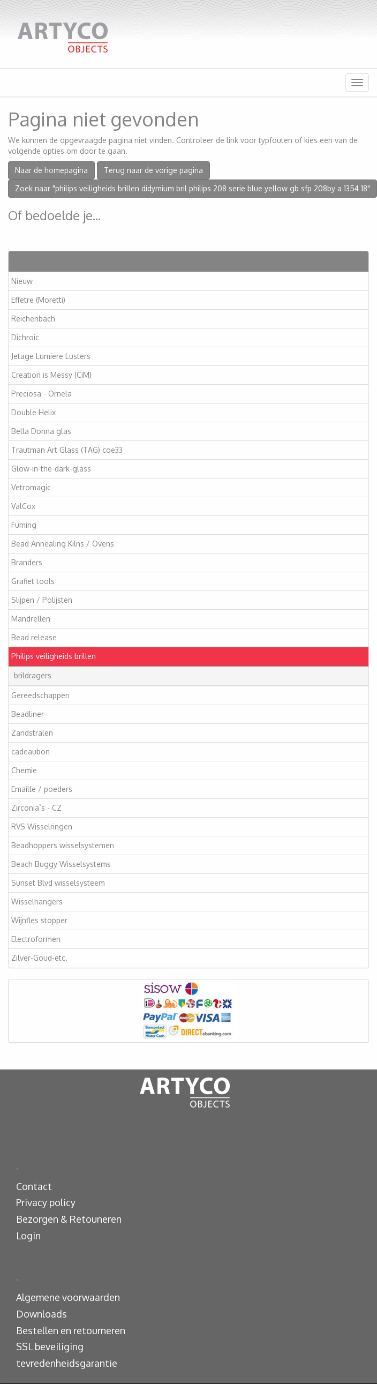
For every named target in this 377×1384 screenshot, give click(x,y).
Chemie (24, 770)
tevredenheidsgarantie (66, 1363)
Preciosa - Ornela (41, 393)
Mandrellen (30, 618)
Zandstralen (32, 732)
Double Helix (33, 412)
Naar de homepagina (51, 170)
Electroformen (36, 939)
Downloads (41, 1314)
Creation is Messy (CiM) (51, 374)
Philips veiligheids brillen (53, 656)
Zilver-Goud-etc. (39, 957)
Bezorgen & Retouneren (69, 1219)
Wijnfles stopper (39, 920)
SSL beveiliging (50, 1346)
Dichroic (25, 337)
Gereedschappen (40, 695)
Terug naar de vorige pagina (153, 170)
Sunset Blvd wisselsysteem (58, 882)
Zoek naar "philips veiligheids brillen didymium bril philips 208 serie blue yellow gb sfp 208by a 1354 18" (192, 188)
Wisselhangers (37, 901)
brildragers (32, 675)
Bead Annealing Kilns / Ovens (62, 543)
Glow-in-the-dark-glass (51, 468)
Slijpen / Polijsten (41, 599)
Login (28, 1235)
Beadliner (27, 714)
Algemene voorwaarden (68, 1297)
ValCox (23, 506)
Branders (26, 562)
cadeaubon (30, 751)
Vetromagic (31, 487)
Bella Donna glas (41, 431)
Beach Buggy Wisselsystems (61, 864)
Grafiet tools (33, 581)
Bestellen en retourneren (70, 1330)
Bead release (34, 637)
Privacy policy (46, 1202)
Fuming (23, 524)
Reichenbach (33, 318)
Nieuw (22, 281)
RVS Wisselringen (41, 826)
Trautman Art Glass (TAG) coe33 (67, 449)
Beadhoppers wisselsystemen (62, 845)
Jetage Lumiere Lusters (51, 356)
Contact (34, 1186)
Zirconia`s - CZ (36, 807)
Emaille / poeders (41, 789)
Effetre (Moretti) (38, 299)
